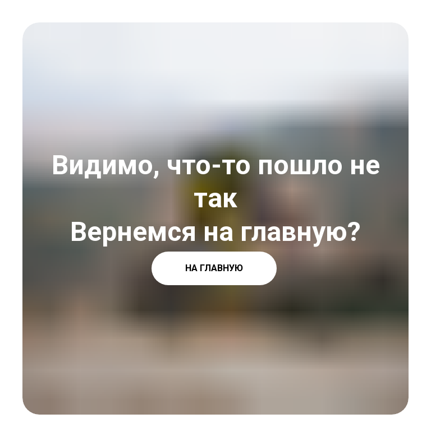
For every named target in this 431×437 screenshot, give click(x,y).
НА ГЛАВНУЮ (214, 268)
